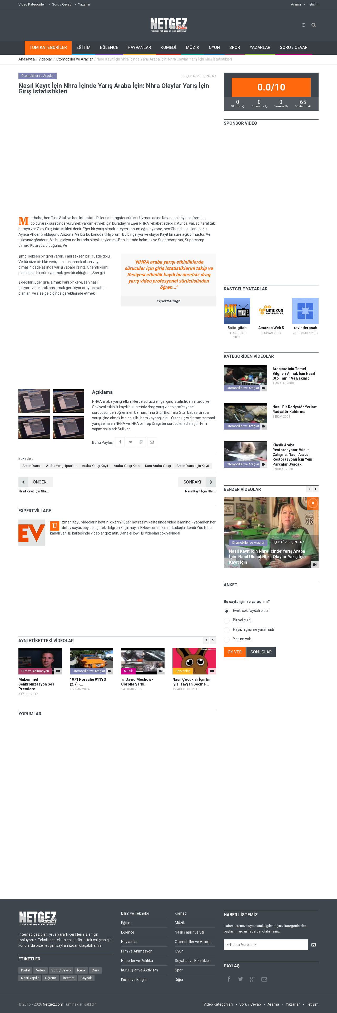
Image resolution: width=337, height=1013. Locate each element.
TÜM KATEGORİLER (48, 47)
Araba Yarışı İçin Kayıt (192, 466)
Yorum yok (242, 639)
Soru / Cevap (62, 4)
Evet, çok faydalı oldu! (251, 610)
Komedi (181, 913)
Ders (95, 970)
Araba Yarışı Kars (127, 466)
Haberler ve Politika (137, 961)
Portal (25, 970)
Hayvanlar (182, 671)
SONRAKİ (200, 482)
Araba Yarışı (31, 466)
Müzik (128, 671)
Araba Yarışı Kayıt (95, 466)
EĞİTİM (83, 47)
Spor (179, 970)
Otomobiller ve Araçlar (74, 59)
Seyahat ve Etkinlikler (192, 961)
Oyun (179, 951)
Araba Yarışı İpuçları (61, 466)
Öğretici (51, 978)
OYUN (214, 47)
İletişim (313, 4)
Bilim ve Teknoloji (135, 913)
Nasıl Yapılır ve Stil (190, 932)
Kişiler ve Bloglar (134, 979)
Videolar (45, 59)
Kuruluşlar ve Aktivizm (139, 970)
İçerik (81, 970)
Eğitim (126, 923)
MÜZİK (192, 47)
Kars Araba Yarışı (158, 466)
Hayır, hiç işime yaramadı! (254, 629)
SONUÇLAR (261, 651)
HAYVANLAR (139, 47)
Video (40, 970)
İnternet (69, 978)
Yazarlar (84, 4)
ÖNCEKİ (32, 482)
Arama (296, 4)
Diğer (179, 979)
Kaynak (86, 978)
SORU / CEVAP (294, 47)
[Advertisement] (117, 347)
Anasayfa (26, 59)
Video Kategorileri (32, 4)
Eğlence (127, 932)
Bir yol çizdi (242, 620)
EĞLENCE (109, 47)
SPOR (234, 47)
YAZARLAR (260, 47)
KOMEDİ (168, 47)
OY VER (235, 651)
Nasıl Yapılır (30, 978)
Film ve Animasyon (35, 671)
